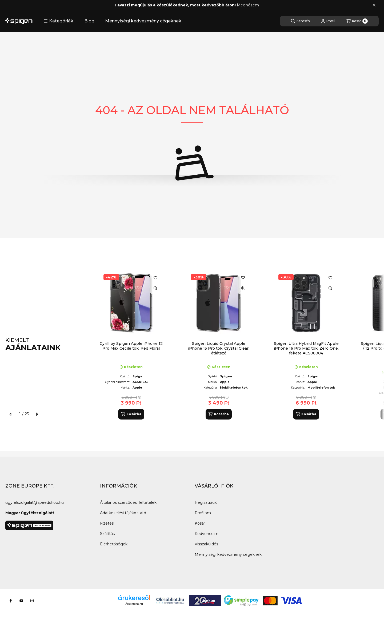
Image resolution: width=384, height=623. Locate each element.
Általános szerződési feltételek (128, 502)
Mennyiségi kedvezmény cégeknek (143, 20)
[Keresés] (300, 21)
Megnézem (248, 5)
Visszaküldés (206, 544)
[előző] (10, 414)
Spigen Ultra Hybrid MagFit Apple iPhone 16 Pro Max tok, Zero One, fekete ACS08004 (306, 348)
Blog (89, 20)
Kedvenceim (206, 533)
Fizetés (107, 523)
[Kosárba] (131, 414)
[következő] (36, 414)
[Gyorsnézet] (155, 288)
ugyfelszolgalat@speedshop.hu (34, 502)
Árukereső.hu (134, 603)
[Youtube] (21, 600)
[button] (58, 21)
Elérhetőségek (113, 544)
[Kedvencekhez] (155, 277)
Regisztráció (206, 502)
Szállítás (107, 533)
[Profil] (328, 21)
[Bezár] (374, 5)
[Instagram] (32, 600)
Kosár (200, 523)
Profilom (203, 512)
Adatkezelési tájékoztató (123, 512)
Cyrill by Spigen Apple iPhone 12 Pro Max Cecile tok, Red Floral (131, 346)
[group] (236, 344)
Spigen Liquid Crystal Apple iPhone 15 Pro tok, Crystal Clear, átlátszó (218, 348)
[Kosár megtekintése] (357, 21)
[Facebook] (10, 600)
